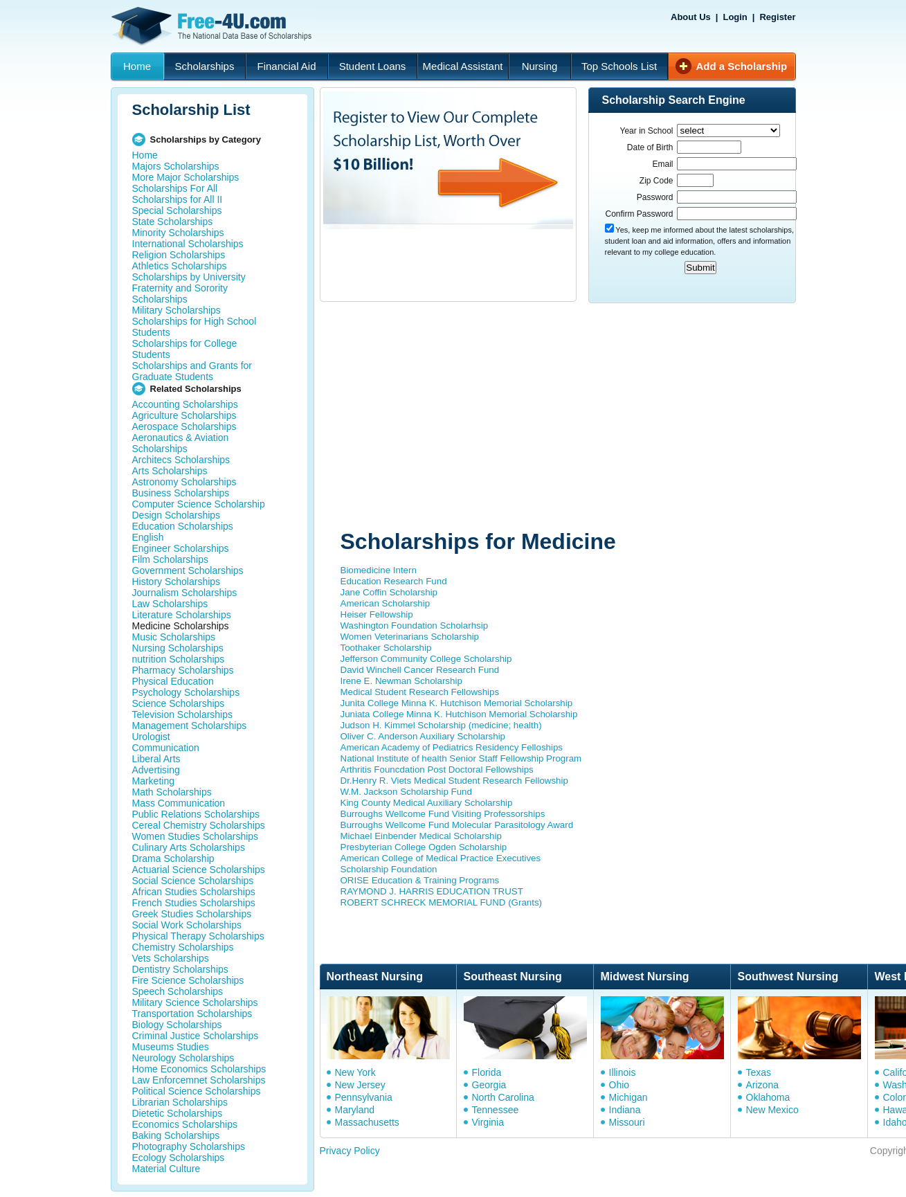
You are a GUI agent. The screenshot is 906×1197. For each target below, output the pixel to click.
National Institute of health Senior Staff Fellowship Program (461, 758)
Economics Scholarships (185, 1124)
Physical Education (173, 681)
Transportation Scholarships (192, 1013)
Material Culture (166, 1168)
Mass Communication (179, 803)
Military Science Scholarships (195, 1002)
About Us (691, 17)
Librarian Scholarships (180, 1102)
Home (137, 66)
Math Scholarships (172, 792)
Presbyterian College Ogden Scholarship (424, 847)
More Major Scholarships (185, 177)
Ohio (619, 1084)
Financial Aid (286, 66)
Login (735, 17)
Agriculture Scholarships (184, 415)
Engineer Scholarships (180, 548)
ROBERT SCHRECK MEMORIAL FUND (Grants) (442, 902)
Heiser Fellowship (377, 614)
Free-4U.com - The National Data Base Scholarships (213, 26)
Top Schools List (619, 66)
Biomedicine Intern (379, 570)
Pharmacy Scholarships (183, 670)
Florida (487, 1072)
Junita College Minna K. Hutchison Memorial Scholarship (457, 703)
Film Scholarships (170, 559)
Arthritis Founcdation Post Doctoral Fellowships (437, 769)
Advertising (156, 769)
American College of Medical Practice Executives (441, 858)
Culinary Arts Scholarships (188, 847)
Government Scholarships (188, 570)
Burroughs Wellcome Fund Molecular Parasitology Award (457, 825)
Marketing (153, 780)
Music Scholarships (174, 636)
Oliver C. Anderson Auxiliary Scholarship (423, 736)
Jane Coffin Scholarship (389, 592)
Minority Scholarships (178, 232)
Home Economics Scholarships (199, 1068)
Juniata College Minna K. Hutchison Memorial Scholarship (459, 714)
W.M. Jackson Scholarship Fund (406, 791)
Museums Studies (170, 1046)
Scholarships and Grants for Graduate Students (192, 371)
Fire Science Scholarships (188, 980)
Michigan (628, 1097)
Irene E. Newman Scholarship (401, 681)
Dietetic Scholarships (177, 1113)
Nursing (540, 66)
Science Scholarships (178, 703)
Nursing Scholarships (178, 648)
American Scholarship (386, 603)
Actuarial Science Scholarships (198, 869)
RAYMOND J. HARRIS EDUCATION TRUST (432, 891)
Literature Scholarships (181, 614)
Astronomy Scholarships (184, 481)
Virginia (488, 1122)
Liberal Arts (156, 758)
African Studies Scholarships (193, 891)
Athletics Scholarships (179, 265)
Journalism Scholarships (184, 592)
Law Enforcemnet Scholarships (199, 1080)
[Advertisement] (569, 417)
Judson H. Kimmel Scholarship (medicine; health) (441, 725)
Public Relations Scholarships (196, 814)
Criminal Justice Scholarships (195, 1035)
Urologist (151, 736)
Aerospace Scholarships (184, 426)
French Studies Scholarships (193, 902)
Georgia (489, 1084)
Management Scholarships (189, 725)
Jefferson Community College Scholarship (426, 659)
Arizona (762, 1084)
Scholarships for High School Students (194, 327)
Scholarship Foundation (389, 869)
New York (355, 1072)
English (148, 537)
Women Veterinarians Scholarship (410, 636)
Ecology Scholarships (178, 1157)
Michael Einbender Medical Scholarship (421, 836)
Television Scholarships (182, 714)
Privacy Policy (350, 1150)
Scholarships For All (175, 188)
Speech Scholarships (178, 991)
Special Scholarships (177, 210)
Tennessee (495, 1109)
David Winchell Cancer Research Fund (420, 670)
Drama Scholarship (173, 858)
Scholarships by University (189, 276)
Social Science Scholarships (193, 880)
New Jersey (360, 1084)
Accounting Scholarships (185, 404)
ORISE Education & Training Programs (420, 880)
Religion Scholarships (179, 254)
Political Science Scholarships (196, 1091)
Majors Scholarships (175, 166)
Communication (165, 747)
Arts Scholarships (170, 470)
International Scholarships (188, 243)
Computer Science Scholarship (198, 504)
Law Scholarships (170, 603)
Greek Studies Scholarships (192, 913)
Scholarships (205, 66)
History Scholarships (176, 581)
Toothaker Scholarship (386, 647)
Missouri (627, 1122)
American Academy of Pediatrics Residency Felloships (452, 747)
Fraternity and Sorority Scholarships (180, 293)
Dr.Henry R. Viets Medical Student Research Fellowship (454, 780)
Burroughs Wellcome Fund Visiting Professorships (443, 814)
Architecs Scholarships (181, 459)
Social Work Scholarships (187, 924)
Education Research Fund (394, 581)
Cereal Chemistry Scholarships (198, 825)
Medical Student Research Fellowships (420, 692)
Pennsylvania (363, 1097)
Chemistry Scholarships (183, 947)
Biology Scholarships (177, 1024)
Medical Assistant (463, 66)
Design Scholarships (176, 515)
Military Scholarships (176, 310)
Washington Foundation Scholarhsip (415, 625)
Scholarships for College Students (184, 349)
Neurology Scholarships (183, 1057)
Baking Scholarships (176, 1135)
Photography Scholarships (188, 1146)
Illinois (622, 1072)
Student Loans (372, 66)
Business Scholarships (181, 492)
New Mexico (772, 1109)
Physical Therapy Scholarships (198, 936)
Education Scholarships (182, 526)
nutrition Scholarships (178, 659)
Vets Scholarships (170, 958)
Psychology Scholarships (186, 692)
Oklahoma (768, 1097)
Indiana (625, 1109)
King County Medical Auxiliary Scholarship (427, 803)
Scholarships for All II (177, 199)
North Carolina (503, 1097)
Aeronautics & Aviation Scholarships (180, 443)
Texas (759, 1072)
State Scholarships (172, 221)
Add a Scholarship (742, 66)
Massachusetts (367, 1122)
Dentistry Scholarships (180, 969)
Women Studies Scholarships (195, 836)
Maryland (355, 1109)
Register (777, 17)
